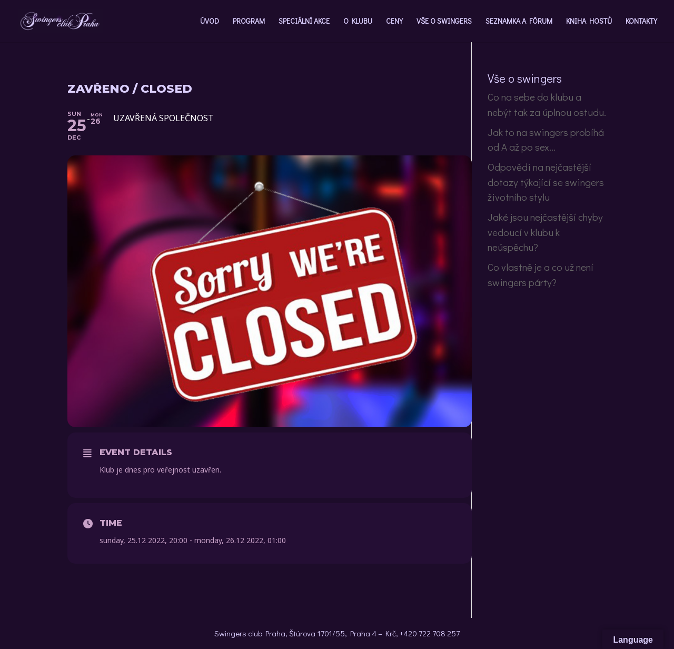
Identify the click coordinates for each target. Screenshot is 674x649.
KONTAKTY (641, 21)
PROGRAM (249, 21)
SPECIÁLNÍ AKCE (304, 21)
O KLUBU (357, 21)
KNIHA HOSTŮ (589, 21)
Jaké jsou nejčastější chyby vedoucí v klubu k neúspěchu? (545, 231)
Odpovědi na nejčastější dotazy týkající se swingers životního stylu (546, 181)
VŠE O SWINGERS (444, 21)
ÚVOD (209, 21)
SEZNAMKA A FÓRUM (518, 21)
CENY (394, 21)
